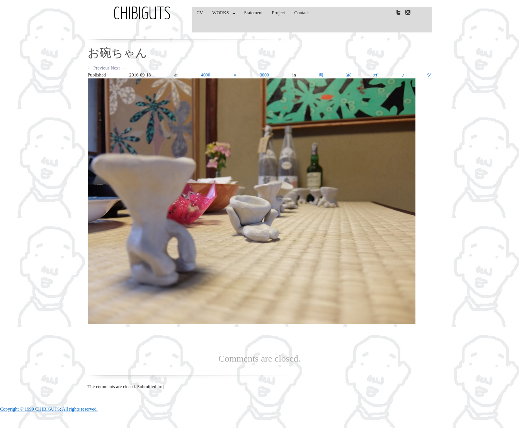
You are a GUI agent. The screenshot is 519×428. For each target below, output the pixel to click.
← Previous (99, 68)
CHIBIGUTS (142, 14)
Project (278, 12)
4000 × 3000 (235, 75)
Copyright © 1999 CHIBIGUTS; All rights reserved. (49, 409)
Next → (118, 68)
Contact (301, 12)
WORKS (222, 14)
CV (200, 12)
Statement (253, 12)
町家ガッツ (375, 75)
